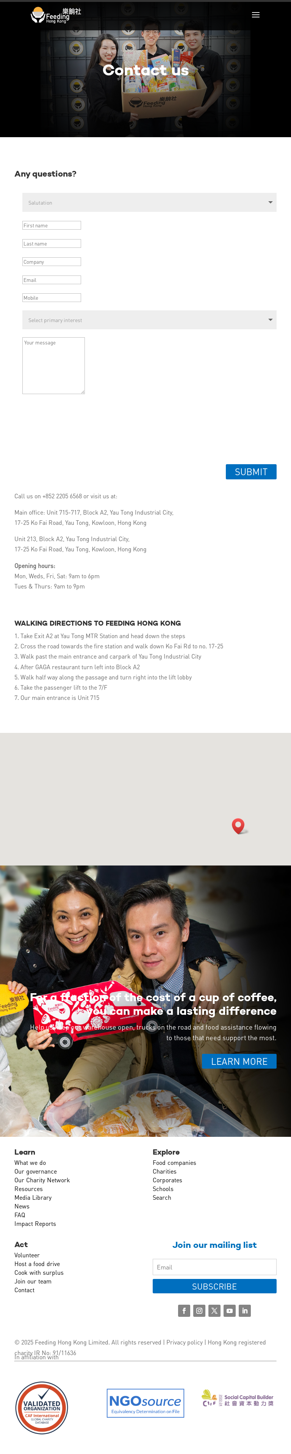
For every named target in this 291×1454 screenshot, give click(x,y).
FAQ (19, 1215)
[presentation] (78, 433)
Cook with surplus (39, 1272)
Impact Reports (35, 1223)
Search (162, 1197)
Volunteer (27, 1255)
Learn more (239, 1061)
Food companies (174, 1162)
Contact (24, 1290)
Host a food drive (37, 1264)
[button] (240, 826)
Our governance (35, 1171)
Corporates (167, 1180)
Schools (163, 1189)
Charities (165, 1171)
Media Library (33, 1197)
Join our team (33, 1281)
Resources (28, 1189)
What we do (30, 1162)
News (22, 1206)
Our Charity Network (42, 1180)
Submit (251, 471)
